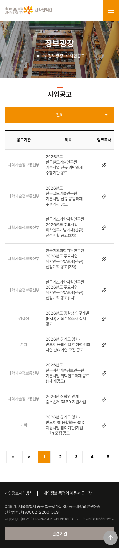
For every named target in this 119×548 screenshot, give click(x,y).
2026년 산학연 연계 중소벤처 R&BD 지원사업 (66, 399)
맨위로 (110, 538)
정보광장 (55, 55)
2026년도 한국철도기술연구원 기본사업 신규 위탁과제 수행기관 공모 (64, 164)
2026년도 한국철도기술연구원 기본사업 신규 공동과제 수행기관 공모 (64, 196)
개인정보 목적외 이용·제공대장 (67, 493)
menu (111, 10)
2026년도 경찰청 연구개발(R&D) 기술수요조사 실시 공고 (67, 318)
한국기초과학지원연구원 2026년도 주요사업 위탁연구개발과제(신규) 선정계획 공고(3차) (65, 227)
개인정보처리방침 (19, 493)
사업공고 (77, 55)
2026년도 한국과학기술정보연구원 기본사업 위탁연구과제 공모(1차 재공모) (67, 373)
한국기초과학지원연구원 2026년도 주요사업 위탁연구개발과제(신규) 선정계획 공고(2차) (65, 258)
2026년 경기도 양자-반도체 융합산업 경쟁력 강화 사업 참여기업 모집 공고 (68, 344)
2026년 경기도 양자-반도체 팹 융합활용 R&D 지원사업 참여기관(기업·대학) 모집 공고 (65, 425)
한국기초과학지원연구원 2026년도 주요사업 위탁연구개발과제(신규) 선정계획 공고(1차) (65, 290)
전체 (59, 114)
